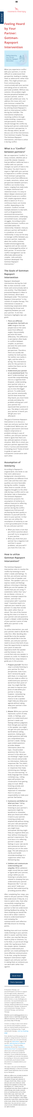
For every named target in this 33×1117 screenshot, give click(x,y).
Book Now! (2, 18)
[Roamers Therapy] (16, 10)
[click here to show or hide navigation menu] (16, 2)
